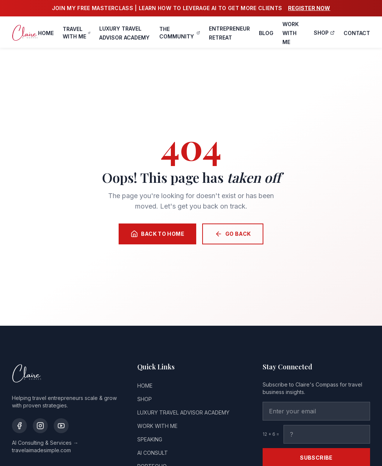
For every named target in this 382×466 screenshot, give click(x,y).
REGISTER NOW (309, 8)
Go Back (233, 234)
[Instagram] (40, 425)
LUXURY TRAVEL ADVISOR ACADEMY (183, 412)
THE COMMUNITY (179, 33)
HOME (46, 33)
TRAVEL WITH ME (76, 33)
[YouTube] (61, 425)
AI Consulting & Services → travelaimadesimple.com (45, 446)
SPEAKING (149, 439)
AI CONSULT (152, 453)
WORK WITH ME (290, 33)
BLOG (266, 33)
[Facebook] (19, 425)
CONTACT (357, 33)
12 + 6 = (271, 434)
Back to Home (157, 234)
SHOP (324, 32)
